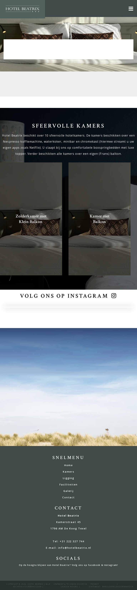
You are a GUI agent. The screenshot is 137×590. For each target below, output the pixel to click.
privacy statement (94, 585)
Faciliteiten (68, 484)
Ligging (68, 478)
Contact (68, 497)
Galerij (68, 491)
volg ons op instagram (64, 296)
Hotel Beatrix (35, 584)
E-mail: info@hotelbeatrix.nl (68, 547)
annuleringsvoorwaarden (117, 586)
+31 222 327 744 (72, 541)
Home (68, 465)
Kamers (68, 471)
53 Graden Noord (73, 585)
